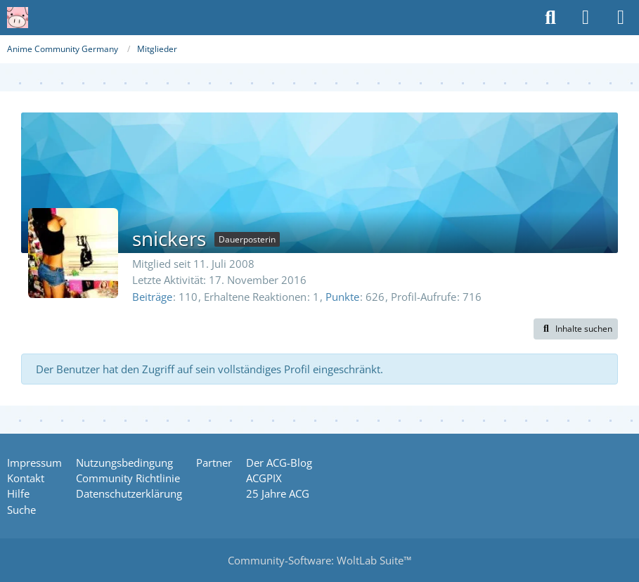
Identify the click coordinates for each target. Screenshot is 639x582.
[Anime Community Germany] (17, 18)
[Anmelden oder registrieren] (586, 17)
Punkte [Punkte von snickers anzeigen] (342, 297)
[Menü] (621, 18)
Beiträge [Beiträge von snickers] (152, 297)
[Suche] (550, 18)
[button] (576, 329)
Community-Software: (319, 560)
